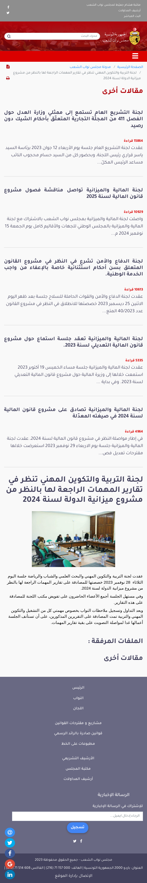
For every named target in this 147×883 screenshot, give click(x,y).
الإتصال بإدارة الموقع (73, 876)
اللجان (78, 709)
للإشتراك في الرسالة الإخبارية (118, 806)
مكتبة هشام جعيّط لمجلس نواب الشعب (113, 5)
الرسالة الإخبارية (114, 795)
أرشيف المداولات (129, 10)
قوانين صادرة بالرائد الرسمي (78, 734)
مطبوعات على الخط (78, 744)
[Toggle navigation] (135, 56)
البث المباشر (132, 16)
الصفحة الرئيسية (130, 67)
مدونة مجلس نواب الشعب (90, 67)
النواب (78, 698)
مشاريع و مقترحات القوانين (78, 723)
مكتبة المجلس (78, 769)
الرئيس (78, 688)
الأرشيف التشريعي (78, 759)
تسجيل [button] (78, 828)
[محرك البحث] (52, 36)
